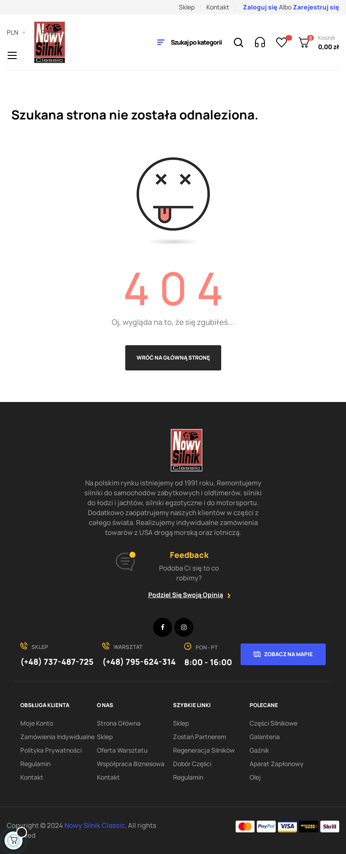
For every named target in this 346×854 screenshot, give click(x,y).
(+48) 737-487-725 (57, 661)
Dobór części (192, 763)
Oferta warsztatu (122, 750)
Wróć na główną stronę (173, 357)
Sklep (187, 7)
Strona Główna (119, 723)
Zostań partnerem (199, 736)
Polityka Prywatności (51, 750)
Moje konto (36, 723)
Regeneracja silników (204, 750)
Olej (255, 777)
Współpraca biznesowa (130, 763)
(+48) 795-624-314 (139, 661)
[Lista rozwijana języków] (53, 32)
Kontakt (217, 7)
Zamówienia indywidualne (57, 736)
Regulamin (35, 763)
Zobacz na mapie (288, 654)
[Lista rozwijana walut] (16, 32)
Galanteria (265, 736)
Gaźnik (259, 750)
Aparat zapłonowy (277, 763)
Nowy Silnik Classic (94, 825)
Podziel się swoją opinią (185, 594)
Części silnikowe (273, 723)
